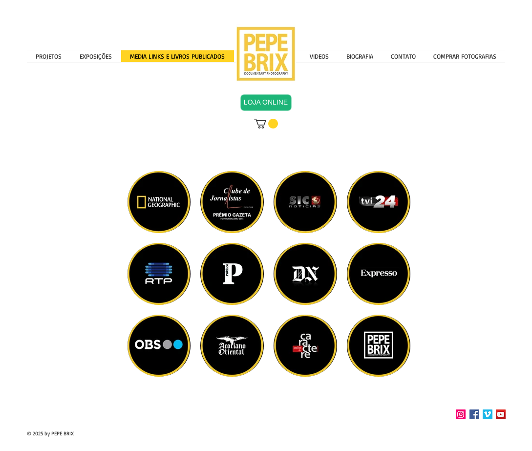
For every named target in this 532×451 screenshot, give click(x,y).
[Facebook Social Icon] (474, 414)
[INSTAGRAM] (461, 414)
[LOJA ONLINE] (266, 102)
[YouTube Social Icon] (501, 414)
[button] (96, 56)
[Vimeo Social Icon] (487, 414)
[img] (378, 274)
